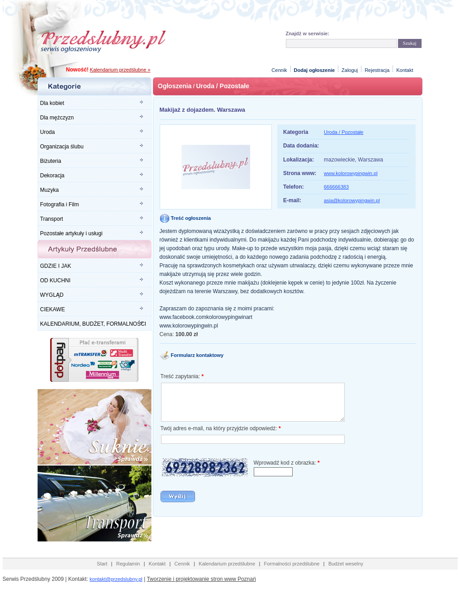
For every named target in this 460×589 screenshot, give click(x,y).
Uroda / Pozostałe (222, 86)
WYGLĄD (52, 295)
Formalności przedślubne (292, 563)
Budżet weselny (345, 563)
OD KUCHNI (55, 280)
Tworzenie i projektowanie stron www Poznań (201, 579)
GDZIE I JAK (55, 266)
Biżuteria (51, 161)
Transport (51, 219)
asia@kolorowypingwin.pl (352, 200)
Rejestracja (377, 70)
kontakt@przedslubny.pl (116, 579)
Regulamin (128, 563)
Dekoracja (52, 175)
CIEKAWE (52, 309)
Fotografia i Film (59, 204)
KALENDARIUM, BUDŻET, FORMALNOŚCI (93, 324)
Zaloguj (349, 70)
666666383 (336, 187)
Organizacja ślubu (62, 146)
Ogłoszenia (175, 86)
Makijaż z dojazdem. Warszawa (203, 109)
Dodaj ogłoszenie (314, 70)
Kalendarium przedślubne (227, 563)
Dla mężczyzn (57, 117)
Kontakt (404, 70)
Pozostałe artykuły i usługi (71, 233)
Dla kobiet (52, 103)
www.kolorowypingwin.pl (351, 173)
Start (102, 563)
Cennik (279, 70)
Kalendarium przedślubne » (120, 69)
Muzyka (49, 190)
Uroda (47, 132)
